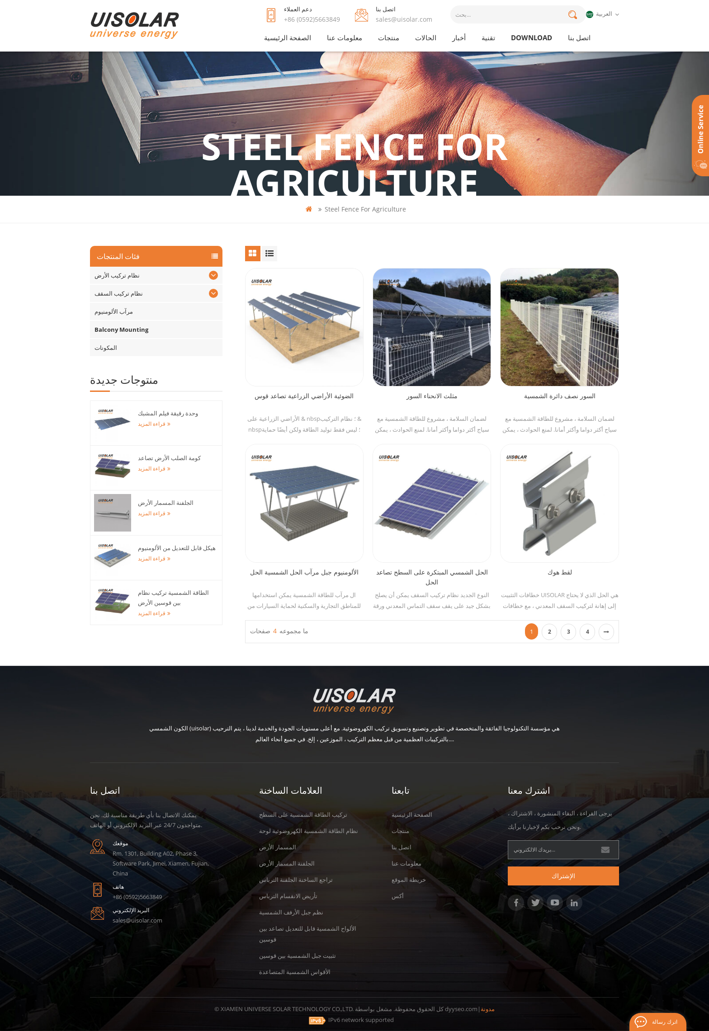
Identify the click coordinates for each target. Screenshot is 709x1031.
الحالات (425, 37)
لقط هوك (560, 572)
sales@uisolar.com (404, 19)
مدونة (488, 1009)
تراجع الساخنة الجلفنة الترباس (296, 880)
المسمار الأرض (277, 847)
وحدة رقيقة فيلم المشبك (168, 413)
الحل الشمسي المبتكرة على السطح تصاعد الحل (432, 577)
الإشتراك (563, 875)
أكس (398, 896)
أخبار (459, 37)
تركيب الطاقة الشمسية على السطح (303, 814)
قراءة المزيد (154, 424)
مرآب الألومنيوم (114, 311)
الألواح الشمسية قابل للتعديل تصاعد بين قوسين (307, 933)
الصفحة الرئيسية (287, 37)
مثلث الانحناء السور (432, 395)
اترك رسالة (664, 1022)
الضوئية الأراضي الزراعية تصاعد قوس (304, 395)
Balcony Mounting (121, 329)
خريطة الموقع (409, 880)
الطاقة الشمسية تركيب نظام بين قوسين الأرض (173, 597)
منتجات (388, 37)
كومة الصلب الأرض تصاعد (169, 458)
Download (531, 37)
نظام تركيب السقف (119, 293)
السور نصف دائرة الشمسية (560, 395)
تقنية (488, 37)
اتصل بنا (579, 37)
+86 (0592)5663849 (312, 19)
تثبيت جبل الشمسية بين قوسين (297, 955)
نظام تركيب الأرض (117, 275)
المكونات (106, 348)
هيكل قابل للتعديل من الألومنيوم (177, 548)
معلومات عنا (344, 37)
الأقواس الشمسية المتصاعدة (295, 972)
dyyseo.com (461, 1009)
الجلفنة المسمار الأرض (166, 503)
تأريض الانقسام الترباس (288, 896)
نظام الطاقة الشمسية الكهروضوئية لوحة (308, 831)
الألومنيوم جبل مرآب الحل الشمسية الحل (304, 572)
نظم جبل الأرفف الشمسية (291, 912)
